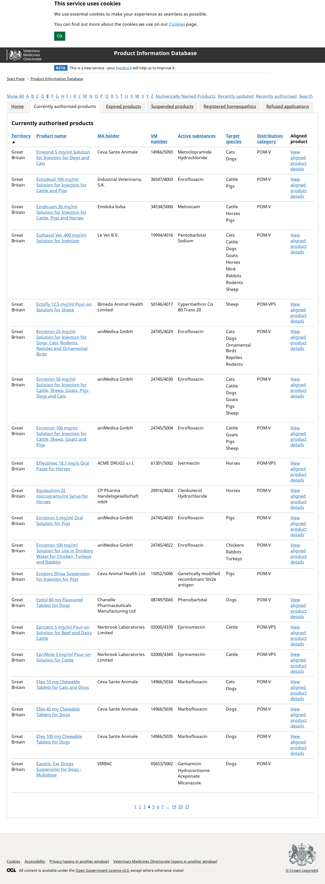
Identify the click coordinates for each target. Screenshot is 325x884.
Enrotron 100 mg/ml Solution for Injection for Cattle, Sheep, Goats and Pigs (61, 436)
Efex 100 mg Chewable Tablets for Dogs (59, 739)
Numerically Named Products (186, 96)
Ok (60, 36)
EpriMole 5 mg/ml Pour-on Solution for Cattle (63, 657)
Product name (51, 136)
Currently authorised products (65, 106)
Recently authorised (276, 96)
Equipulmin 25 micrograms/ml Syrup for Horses (62, 496)
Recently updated (236, 96)
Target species (233, 139)
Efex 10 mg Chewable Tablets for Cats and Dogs (62, 684)
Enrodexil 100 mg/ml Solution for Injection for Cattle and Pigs (61, 185)
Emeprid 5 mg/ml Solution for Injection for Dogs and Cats (63, 157)
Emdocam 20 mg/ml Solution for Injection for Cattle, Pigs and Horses (61, 212)
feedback (124, 67)
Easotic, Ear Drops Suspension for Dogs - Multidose (58, 769)
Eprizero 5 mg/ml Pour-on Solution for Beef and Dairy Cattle (64, 632)
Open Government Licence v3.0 (102, 870)
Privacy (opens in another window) (79, 861)
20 (180, 807)
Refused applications (287, 106)
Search (306, 96)
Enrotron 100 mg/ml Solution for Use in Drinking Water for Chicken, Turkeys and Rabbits (64, 553)
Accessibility (35, 861)
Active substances (197, 136)
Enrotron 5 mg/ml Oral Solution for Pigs (59, 520)
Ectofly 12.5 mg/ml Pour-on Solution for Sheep (64, 307)
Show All (15, 96)
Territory (21, 136)
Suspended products (172, 106)
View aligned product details (298, 160)
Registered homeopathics (230, 106)
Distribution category (270, 139)
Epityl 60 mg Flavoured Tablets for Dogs (59, 602)
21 (187, 807)
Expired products (123, 106)
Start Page (16, 78)
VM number (159, 139)
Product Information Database (155, 53)
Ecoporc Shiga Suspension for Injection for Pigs (63, 576)
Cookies (177, 24)
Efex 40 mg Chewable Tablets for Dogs (58, 712)
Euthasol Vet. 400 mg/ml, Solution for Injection (61, 238)
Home (17, 106)
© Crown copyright (302, 870)
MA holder (109, 136)
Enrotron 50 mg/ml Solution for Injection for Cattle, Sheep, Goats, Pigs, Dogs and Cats (62, 387)
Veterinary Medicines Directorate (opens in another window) (165, 861)
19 (174, 807)
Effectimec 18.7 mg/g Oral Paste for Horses (62, 466)
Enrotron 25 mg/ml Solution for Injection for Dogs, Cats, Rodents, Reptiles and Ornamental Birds (62, 343)
